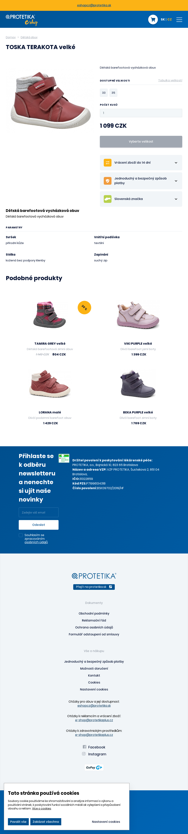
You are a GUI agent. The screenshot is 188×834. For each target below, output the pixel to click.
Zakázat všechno (46, 822)
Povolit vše (18, 822)
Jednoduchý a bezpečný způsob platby (94, 662)
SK (163, 20)
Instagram (94, 754)
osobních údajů (36, 542)
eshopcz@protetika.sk (94, 5)
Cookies (94, 682)
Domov (11, 37)
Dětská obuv (29, 37)
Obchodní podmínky (94, 613)
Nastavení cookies (94, 689)
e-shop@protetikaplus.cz (94, 720)
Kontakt (94, 675)
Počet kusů (109, 105)
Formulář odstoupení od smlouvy (94, 634)
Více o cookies (41, 808)
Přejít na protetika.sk (94, 587)
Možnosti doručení (94, 669)
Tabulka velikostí (170, 80)
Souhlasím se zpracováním (36, 538)
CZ (169, 20)
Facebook (94, 747)
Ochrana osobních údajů (94, 627)
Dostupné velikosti (141, 81)
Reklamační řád (94, 620)
